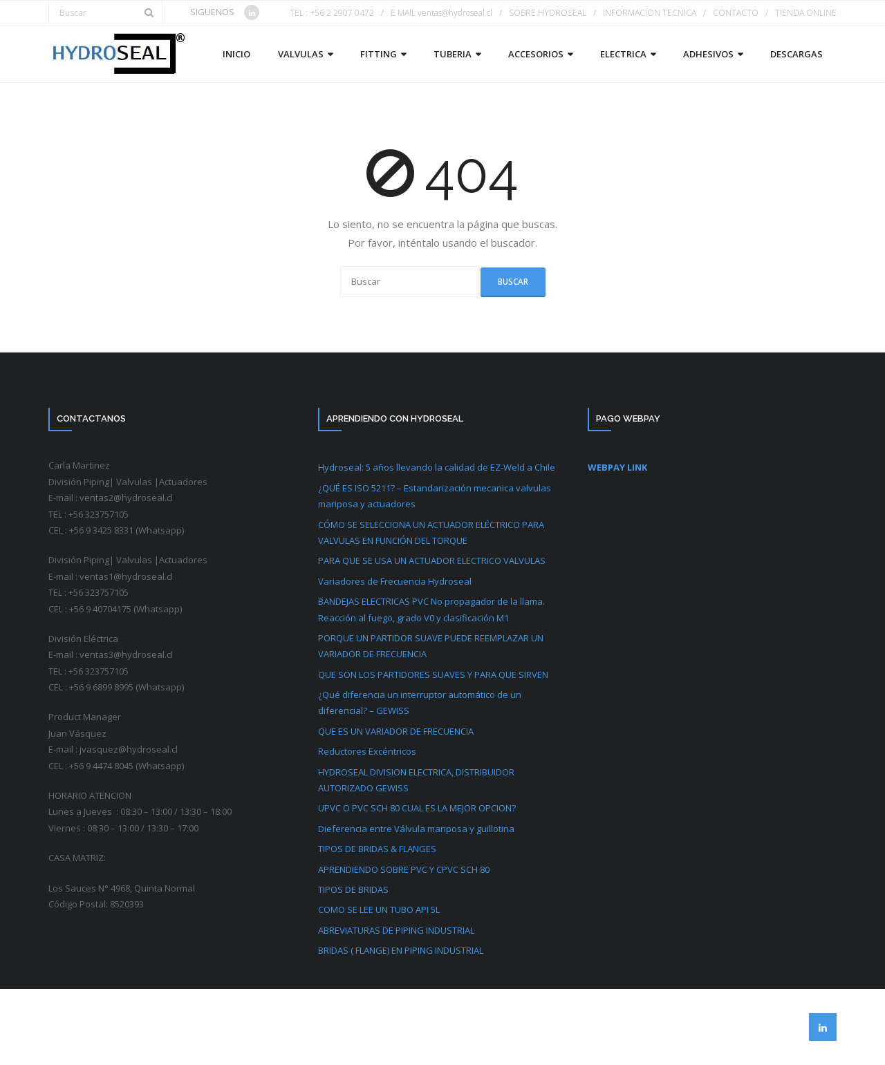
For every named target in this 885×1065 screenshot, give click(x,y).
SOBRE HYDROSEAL (547, 13)
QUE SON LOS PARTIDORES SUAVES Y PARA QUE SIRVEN (433, 674)
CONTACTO (735, 13)
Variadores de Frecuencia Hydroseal (395, 581)
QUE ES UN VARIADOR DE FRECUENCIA (396, 731)
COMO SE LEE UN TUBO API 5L (379, 909)
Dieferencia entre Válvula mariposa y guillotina (416, 828)
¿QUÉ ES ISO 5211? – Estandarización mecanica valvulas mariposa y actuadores (434, 496)
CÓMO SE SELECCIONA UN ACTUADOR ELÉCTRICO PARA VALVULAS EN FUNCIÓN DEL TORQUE (431, 532)
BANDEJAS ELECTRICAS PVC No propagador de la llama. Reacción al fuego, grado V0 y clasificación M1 (431, 609)
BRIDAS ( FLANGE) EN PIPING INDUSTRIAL (400, 950)
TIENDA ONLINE (806, 13)
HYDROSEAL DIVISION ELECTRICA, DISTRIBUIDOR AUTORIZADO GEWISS (416, 780)
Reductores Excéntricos (367, 751)
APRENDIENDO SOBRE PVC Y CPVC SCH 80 (404, 869)
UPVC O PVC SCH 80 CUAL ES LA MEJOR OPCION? (417, 808)
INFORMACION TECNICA (649, 13)
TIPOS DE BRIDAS (353, 889)
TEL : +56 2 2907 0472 (332, 13)
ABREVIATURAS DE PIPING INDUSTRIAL (396, 930)
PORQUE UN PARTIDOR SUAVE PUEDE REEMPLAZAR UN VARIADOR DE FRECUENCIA (430, 646)
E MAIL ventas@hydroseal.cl (441, 13)
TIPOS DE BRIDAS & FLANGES (377, 848)
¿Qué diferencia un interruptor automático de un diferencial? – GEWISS (419, 702)
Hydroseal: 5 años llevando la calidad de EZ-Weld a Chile (436, 467)
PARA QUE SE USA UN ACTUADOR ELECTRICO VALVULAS (432, 560)
